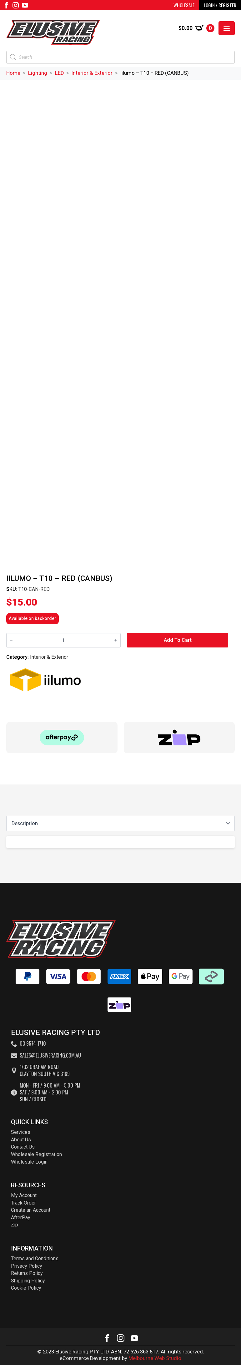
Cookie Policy (26, 1288)
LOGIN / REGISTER (220, 5)
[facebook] (6, 5)
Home (13, 73)
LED (59, 73)
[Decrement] (11, 640)
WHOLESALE (183, 5)
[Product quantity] (63, 640)
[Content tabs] (120, 823)
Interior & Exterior (92, 73)
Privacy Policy (26, 1266)
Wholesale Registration (36, 1154)
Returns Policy (27, 1273)
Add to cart (178, 640)
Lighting (37, 73)
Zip (14, 1225)
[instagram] (16, 5)
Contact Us (23, 1147)
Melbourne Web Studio (154, 1358)
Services (20, 1132)
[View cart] (196, 28)
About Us (21, 1140)
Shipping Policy (28, 1281)
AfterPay (20, 1217)
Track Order (23, 1203)
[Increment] (115, 640)
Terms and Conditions (34, 1258)
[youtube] (25, 5)
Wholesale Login (29, 1162)
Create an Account (30, 1210)
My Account (24, 1195)
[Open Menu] (226, 28)
